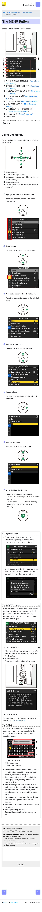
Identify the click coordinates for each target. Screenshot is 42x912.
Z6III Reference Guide (13, 12)
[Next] (38, 892)
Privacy (5, 902)
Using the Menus (27, 12)
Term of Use (14, 902)
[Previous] (4, 892)
